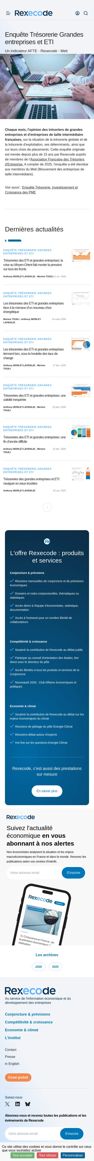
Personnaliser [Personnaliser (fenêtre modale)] (73, 1155)
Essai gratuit (18, 1077)
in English (12, 1063)
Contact (10, 1049)
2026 (38, 966)
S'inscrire (73, 872)
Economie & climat (21, 1030)
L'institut (12, 1038)
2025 (55, 966)
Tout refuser (47, 1155)
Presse (10, 1056)
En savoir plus (47, 791)
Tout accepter (22, 1155)
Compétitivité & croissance (29, 1022)
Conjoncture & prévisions (27, 1014)
